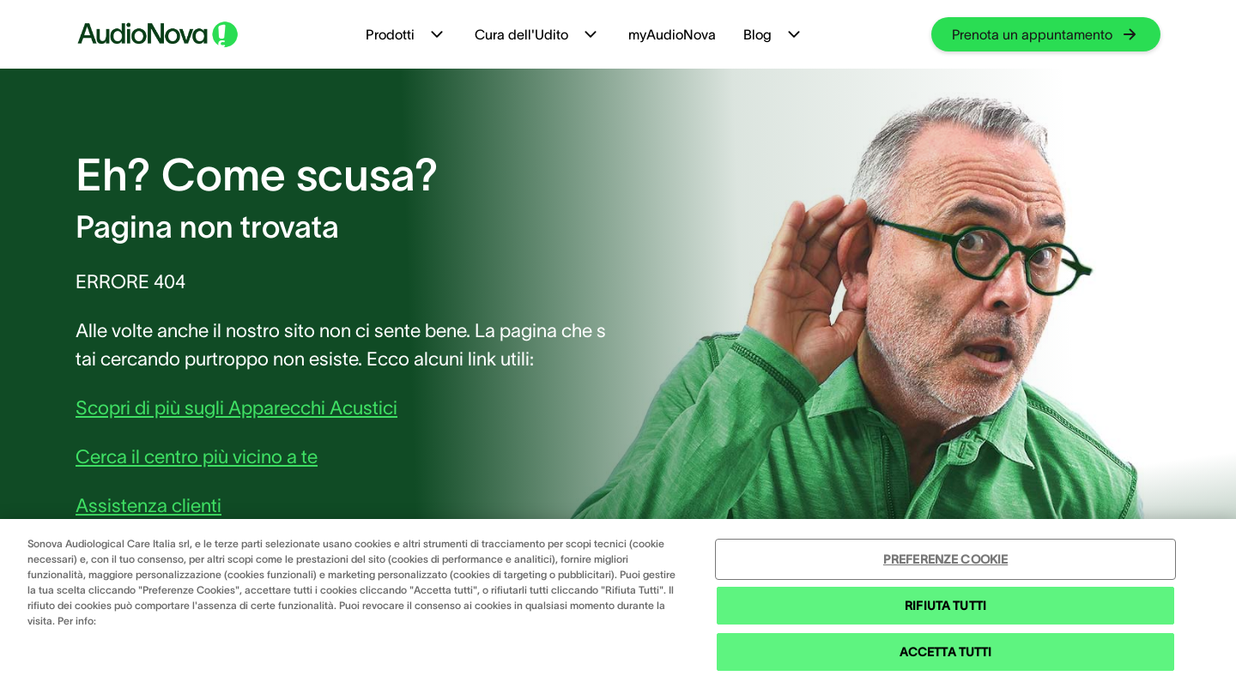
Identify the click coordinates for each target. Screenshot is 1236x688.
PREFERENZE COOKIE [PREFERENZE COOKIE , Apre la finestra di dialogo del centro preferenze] (945, 559)
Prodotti (406, 34)
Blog (773, 34)
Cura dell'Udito (538, 34)
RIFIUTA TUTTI (945, 606)
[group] (1045, 34)
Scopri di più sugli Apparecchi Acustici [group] (236, 407)
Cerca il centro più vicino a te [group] (197, 456)
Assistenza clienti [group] (148, 505)
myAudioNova (672, 34)
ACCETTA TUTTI (946, 652)
